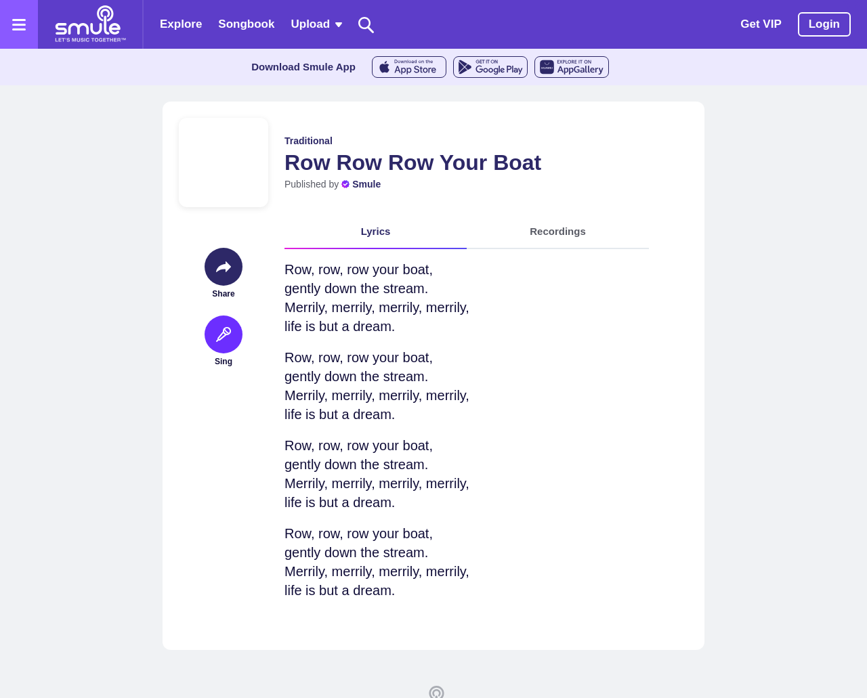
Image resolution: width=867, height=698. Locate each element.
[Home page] (90, 24)
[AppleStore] (409, 67)
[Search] (366, 24)
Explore (181, 24)
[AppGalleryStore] (571, 67)
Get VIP (760, 24)
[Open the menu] (19, 24)
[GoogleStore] (490, 67)
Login (824, 24)
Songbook (246, 24)
